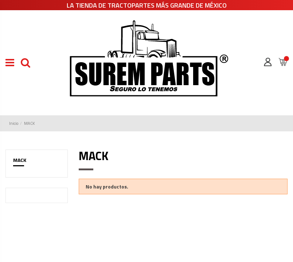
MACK (19, 160)
